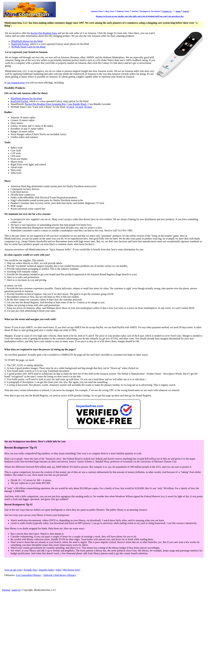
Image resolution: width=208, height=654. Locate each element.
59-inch (88, 107)
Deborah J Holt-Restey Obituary (60, 575)
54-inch (79, 107)
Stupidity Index (46, 570)
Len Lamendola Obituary (28, 575)
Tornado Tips (30, 570)
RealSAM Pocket (20, 44)
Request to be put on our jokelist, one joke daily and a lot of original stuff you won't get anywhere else (140, 16)
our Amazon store (16, 82)
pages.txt (16, 590)
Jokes (58, 570)
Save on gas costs (13, 570)
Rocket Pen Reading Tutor (44, 33)
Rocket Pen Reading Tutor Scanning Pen (45, 104)
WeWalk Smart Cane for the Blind (28, 46)
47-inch (70, 107)
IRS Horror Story (71, 570)
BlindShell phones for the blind (27, 41)
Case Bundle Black (77, 104)
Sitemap (6, 590)
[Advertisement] (104, 616)
